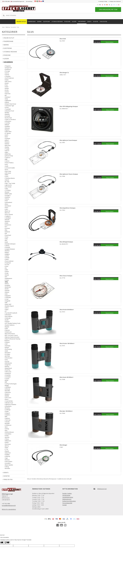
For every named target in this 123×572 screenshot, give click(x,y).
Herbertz (7, 197)
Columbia (7, 76)
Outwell (6, 258)
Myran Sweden (8, 465)
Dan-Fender (8, 187)
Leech (6, 176)
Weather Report (9, 306)
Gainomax (7, 392)
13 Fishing (7, 190)
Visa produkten (109, 42)
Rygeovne (67, 21)
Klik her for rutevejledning (9, 509)
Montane (7, 408)
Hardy (6, 435)
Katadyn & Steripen (9, 244)
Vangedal (7, 301)
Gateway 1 (7, 97)
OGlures (7, 342)
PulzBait (6, 454)
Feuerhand (7, 235)
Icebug (6, 467)
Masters (6, 394)
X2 (5, 311)
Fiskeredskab (31, 21)
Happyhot (7, 296)
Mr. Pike (6, 182)
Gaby (6, 188)
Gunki (6, 166)
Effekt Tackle (8, 194)
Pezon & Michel (8, 261)
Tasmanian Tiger (9, 106)
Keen (6, 137)
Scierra (6, 73)
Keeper (6, 347)
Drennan (7, 228)
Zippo (6, 309)
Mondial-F (7, 353)
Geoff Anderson (9, 78)
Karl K (6, 135)
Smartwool (7, 206)
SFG (5, 277)
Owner (6, 259)
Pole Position (8, 461)
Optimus (7, 418)
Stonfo (6, 289)
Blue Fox (7, 213)
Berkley (6, 112)
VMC (5, 302)
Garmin (6, 74)
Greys (6, 237)
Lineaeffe (7, 247)
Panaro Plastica (8, 163)
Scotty (6, 273)
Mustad (6, 192)
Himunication (8, 358)
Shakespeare (8, 278)
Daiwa (6, 80)
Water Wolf (7, 304)
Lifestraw (7, 389)
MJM (5, 159)
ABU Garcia (7, 81)
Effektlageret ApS (102, 489)
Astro (6, 209)
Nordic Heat (8, 118)
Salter (6, 270)
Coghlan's (7, 216)
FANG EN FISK (103, 21)
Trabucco (7, 157)
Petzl (6, 201)
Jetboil (6, 140)
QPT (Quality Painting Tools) (12, 323)
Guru (6, 359)
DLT (5, 226)
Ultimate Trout (8, 403)
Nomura (7, 460)
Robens (6, 142)
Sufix (6, 294)
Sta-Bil (6, 320)
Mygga (6, 385)
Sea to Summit (8, 214)
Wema (6, 283)
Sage (6, 458)
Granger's (7, 195)
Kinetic (6, 83)
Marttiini (7, 251)
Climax (6, 439)
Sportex (6, 437)
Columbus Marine (9, 178)
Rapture (6, 130)
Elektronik (46, 21)
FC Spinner (7, 133)
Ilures (6, 169)
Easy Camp (7, 171)
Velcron (6, 150)
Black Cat (7, 211)
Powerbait (7, 263)
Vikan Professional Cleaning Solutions (12, 339)
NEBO (6, 175)
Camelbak (7, 218)
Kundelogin (29, 1)
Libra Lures (7, 397)
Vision (6, 87)
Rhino (6, 204)
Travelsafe (7, 109)
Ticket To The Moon (10, 119)
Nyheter (95, 21)
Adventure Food (9, 111)
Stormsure (7, 444)
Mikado (6, 125)
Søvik (6, 351)
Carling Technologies (10, 384)
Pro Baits (7, 354)
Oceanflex (7, 375)
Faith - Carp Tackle (9, 183)
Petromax (7, 93)
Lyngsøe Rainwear (9, 249)
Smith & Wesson (9, 432)
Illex (5, 240)
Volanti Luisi (8, 332)
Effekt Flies (7, 154)
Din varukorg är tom (108, 9)
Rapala (6, 102)
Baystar (6, 327)
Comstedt (7, 377)
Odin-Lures (7, 372)
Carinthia (7, 123)
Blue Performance (9, 334)
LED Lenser (7, 173)
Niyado (6, 451)
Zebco (6, 308)
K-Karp (6, 280)
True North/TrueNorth (10, 313)
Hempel (6, 321)
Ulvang (6, 429)
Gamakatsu (7, 434)
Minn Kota (7, 145)
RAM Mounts (8, 363)
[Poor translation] (7, 542)
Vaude (6, 411)
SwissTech (7, 453)
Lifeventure (7, 121)
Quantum (7, 138)
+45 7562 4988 (7, 1)
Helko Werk (7, 131)
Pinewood (7, 69)
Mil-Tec (6, 446)
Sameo (6, 271)
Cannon (6, 161)
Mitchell (6, 220)
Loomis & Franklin (9, 168)
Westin (6, 88)
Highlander (7, 100)
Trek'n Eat (7, 420)
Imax (6, 164)
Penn (6, 85)
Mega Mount (8, 368)
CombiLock (7, 425)
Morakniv (7, 468)
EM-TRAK (7, 356)
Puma (6, 266)
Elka (5, 230)
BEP (5, 382)
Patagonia (7, 66)
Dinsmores (7, 225)
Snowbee (7, 285)
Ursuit (6, 299)
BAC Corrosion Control (11, 335)
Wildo (6, 448)
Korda (6, 90)
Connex (6, 378)
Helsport (7, 413)
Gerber (6, 92)
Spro (6, 427)
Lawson (6, 245)
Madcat (6, 366)
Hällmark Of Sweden (10, 404)
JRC (5, 95)
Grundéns (7, 463)
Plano (6, 207)
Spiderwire (7, 287)
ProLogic (7, 71)
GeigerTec (7, 365)
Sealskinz (7, 126)
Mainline (7, 114)
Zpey (6, 99)
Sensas (6, 275)
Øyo (5, 430)
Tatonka (7, 422)
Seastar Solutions (9, 325)
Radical (6, 144)
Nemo (6, 399)
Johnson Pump (8, 156)
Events (89, 21)
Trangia (6, 149)
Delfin (6, 223)
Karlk (6, 242)
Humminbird (8, 202)
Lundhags (7, 410)
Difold (6, 442)
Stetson (6, 292)
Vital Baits (7, 346)
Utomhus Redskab (57, 21)
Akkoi (6, 152)
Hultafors (7, 415)
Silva (6, 282)
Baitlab (6, 396)
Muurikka (7, 391)
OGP (6, 344)
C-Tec (6, 449)
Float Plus (7, 370)
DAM (6, 328)
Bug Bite (7, 423)
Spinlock (7, 221)
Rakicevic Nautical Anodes (11, 337)
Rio (5, 268)
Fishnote (7, 330)
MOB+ (6, 380)
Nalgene (7, 254)
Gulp (6, 239)
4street (6, 180)
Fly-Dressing (8, 349)
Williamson (7, 441)
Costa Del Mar (8, 401)
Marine (39, 21)
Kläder (74, 21)
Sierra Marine (8, 316)
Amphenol (7, 373)
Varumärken (82, 21)
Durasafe (7, 116)
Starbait (6, 290)
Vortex (6, 107)
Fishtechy (7, 456)
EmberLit (7, 232)
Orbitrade (7, 318)
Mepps (6, 252)
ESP (5, 233)
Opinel (6, 256)
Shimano (7, 128)
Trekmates (7, 297)
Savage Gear (8, 68)
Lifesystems (7, 406)
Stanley (6, 147)
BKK (5, 416)
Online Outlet (21, 21)
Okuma (6, 199)
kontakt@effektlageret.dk (18, 1)
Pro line (6, 264)
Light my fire (8, 185)
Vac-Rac (6, 361)
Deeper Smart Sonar (10, 104)
